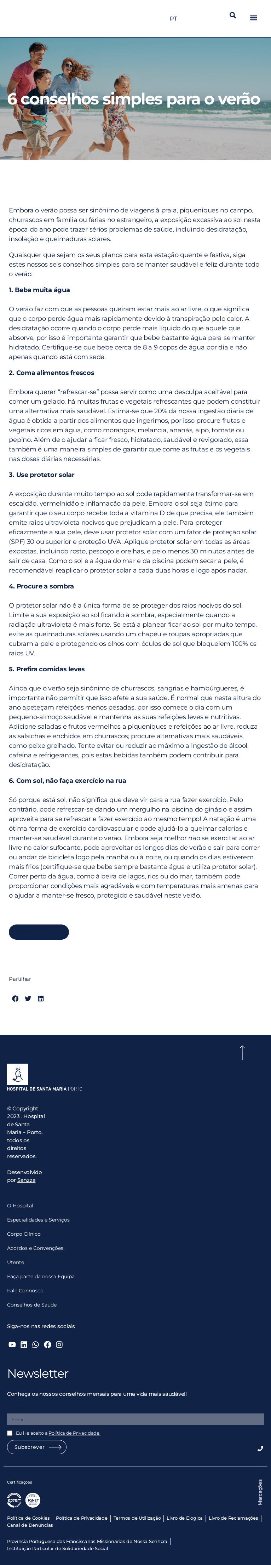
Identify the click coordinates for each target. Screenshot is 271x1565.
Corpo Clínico (24, 1234)
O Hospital (20, 1205)
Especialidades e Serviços (38, 1220)
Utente (15, 1262)
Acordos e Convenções (35, 1248)
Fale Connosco (25, 1290)
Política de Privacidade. (74, 1433)
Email (15, 1408)
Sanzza (26, 1180)
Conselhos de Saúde (32, 1305)
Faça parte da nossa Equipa (41, 1276)
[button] (232, 15)
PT (175, 18)
